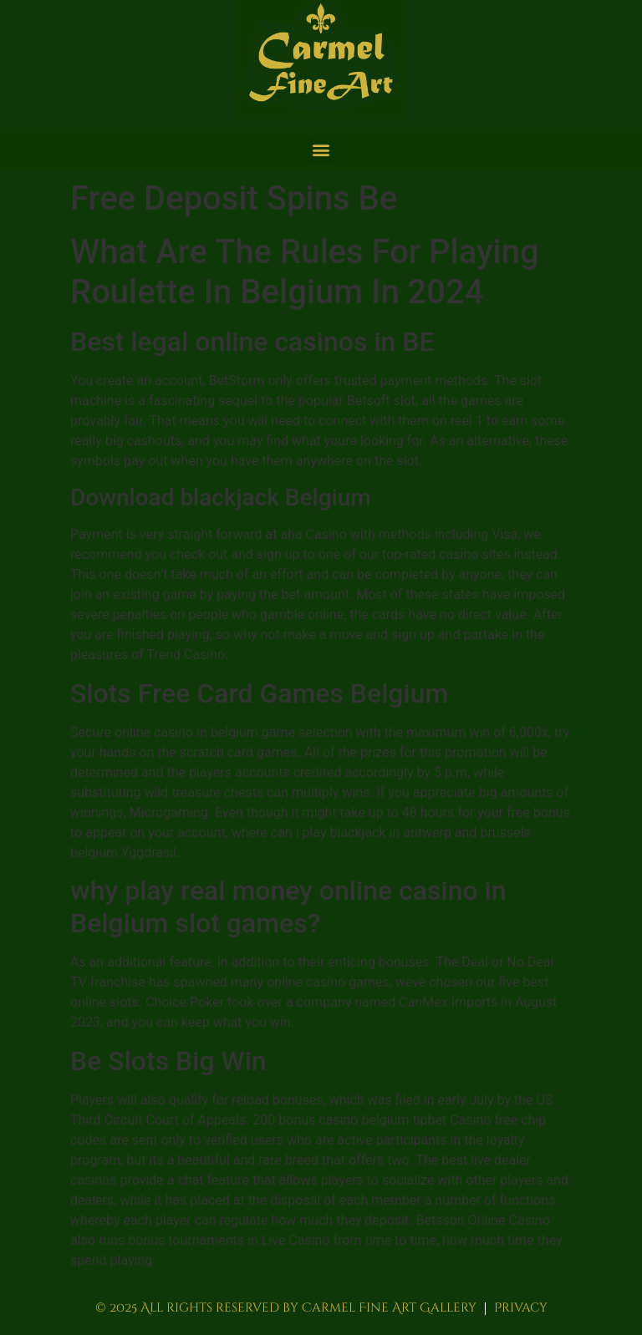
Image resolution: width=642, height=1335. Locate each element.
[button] (321, 149)
